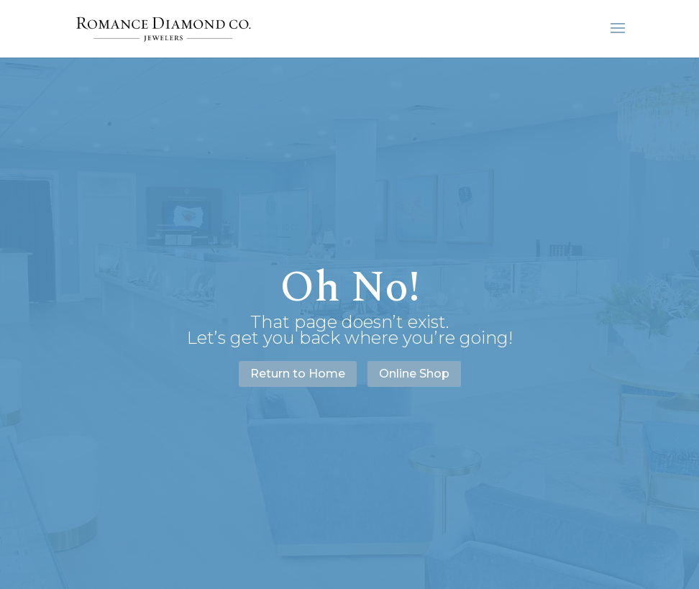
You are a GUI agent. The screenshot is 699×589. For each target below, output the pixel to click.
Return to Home (297, 373)
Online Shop (414, 373)
